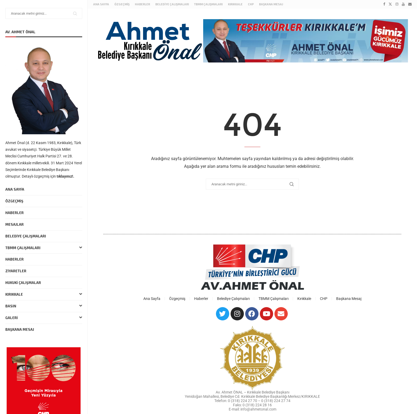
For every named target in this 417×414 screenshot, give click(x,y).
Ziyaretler (15, 271)
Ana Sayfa (14, 189)
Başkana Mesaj (19, 329)
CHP (251, 4)
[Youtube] (403, 4)
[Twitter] (390, 4)
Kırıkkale (43, 294)
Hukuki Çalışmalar (23, 283)
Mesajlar (14, 224)
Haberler (14, 213)
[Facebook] (384, 4)
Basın (43, 306)
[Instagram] (396, 4)
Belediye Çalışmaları (25, 236)
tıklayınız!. (65, 176)
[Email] (410, 4)
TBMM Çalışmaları (43, 248)
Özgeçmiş (14, 201)
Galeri (43, 318)
